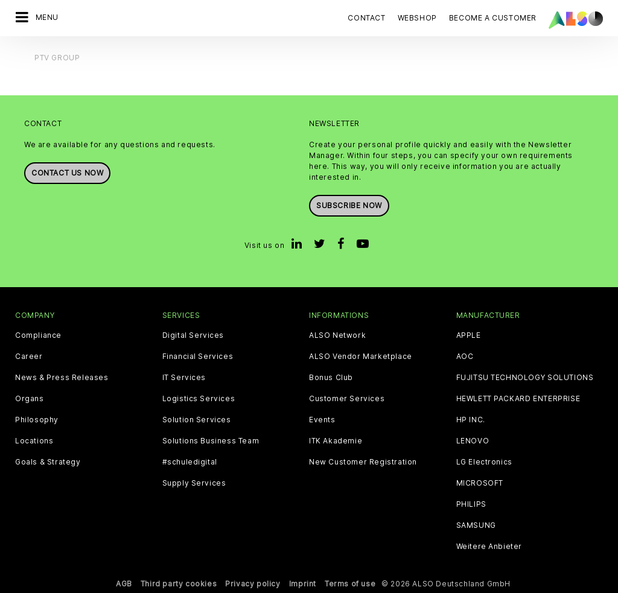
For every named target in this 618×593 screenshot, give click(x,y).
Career (29, 356)
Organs (29, 399)
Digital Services (193, 335)
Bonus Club (331, 377)
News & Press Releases (62, 377)
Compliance (38, 335)
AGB (124, 583)
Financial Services (198, 356)
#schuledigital (189, 462)
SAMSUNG (476, 525)
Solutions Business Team (211, 441)
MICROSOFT (479, 483)
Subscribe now (349, 205)
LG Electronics (484, 462)
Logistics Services (198, 399)
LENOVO (472, 441)
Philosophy (37, 420)
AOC (465, 356)
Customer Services (346, 399)
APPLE (468, 335)
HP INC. (470, 420)
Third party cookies (179, 583)
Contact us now (67, 172)
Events (322, 420)
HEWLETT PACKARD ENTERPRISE (518, 399)
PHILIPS (471, 504)
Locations (34, 441)
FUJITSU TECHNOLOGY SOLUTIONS (525, 377)
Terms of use (350, 583)
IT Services (184, 377)
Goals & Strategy (48, 462)
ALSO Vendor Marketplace (360, 356)
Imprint (302, 583)
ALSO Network (337, 335)
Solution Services (196, 420)
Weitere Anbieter (489, 546)
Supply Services (194, 483)
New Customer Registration (363, 462)
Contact (366, 17)
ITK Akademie (335, 441)
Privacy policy (252, 583)
